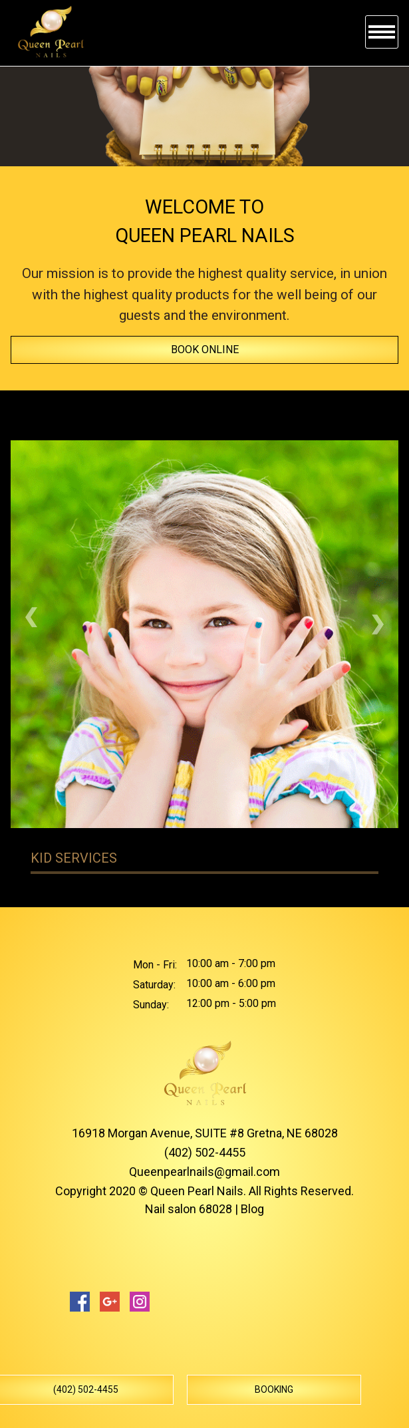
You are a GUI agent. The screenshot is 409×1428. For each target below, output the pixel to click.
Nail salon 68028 (188, 1209)
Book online (205, 349)
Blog (252, 1209)
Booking (274, 1389)
